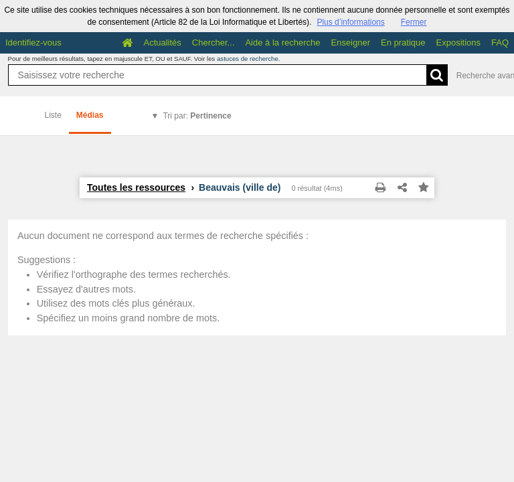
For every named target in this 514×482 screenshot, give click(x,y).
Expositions (458, 42)
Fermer (414, 22)
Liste (53, 115)
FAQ (500, 42)
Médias (90, 115)
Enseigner (350, 42)
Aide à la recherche (282, 42)
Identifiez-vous (33, 42)
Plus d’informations (350, 22)
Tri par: (197, 115)
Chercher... (213, 42)
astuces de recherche (247, 58)
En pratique (403, 42)
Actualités (162, 42)
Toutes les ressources (136, 187)
